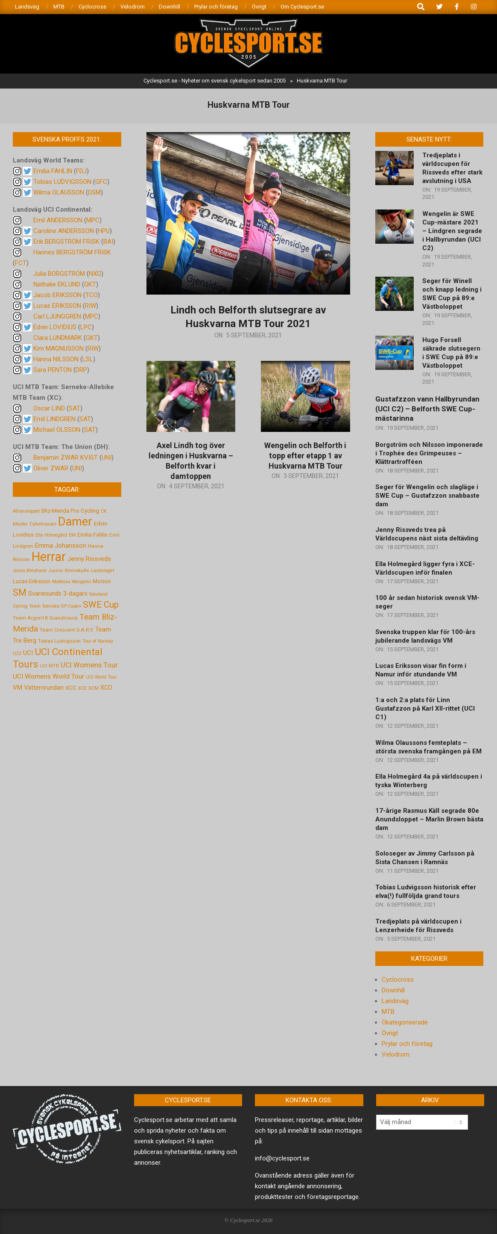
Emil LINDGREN (54, 419)
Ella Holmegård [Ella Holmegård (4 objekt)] (51, 535)
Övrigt (390, 1033)
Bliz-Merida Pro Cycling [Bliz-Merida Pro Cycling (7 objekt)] (70, 510)
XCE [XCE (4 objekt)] (82, 688)
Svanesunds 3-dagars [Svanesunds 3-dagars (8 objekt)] (58, 593)
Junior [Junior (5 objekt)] (55, 570)
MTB (388, 1012)
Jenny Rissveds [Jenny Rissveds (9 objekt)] (89, 559)
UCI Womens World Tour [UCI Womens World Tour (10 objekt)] (48, 676)
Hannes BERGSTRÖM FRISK (72, 252)
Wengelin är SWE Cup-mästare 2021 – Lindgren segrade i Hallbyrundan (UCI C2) (452, 231)
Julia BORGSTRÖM (59, 274)
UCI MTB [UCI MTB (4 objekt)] (49, 666)
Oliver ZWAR (50, 468)
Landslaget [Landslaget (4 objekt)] (102, 570)
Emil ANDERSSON (57, 220)
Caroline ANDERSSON (63, 231)
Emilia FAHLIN (52, 171)
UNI (106, 457)
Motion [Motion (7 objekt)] (102, 581)
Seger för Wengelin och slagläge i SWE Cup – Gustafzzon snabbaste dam (427, 495)
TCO (91, 295)
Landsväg (395, 1001)
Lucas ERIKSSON (57, 306)
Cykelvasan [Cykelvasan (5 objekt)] (42, 524)
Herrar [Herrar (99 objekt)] (49, 556)
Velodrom (395, 1054)
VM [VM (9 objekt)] (17, 687)
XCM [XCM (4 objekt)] (93, 688)
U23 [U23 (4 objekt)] (17, 653)
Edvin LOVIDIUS (54, 327)
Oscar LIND (49, 408)
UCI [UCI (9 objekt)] (28, 653)
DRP (81, 370)
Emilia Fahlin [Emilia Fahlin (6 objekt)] (92, 534)
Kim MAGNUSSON (58, 348)
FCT (20, 263)
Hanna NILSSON (56, 359)
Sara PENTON (52, 370)
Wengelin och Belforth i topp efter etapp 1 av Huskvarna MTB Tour (305, 455)
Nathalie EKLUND (56, 284)
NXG (95, 274)
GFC (101, 182)
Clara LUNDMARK (57, 338)
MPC (92, 220)
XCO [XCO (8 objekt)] (106, 687)
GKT (90, 284)
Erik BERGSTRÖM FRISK (66, 241)
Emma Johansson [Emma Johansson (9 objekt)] (60, 545)
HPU (104, 231)
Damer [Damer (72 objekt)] (75, 521)
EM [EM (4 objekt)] (72, 535)
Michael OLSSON (56, 430)
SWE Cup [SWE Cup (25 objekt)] (101, 604)
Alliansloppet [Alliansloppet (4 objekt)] (26, 511)
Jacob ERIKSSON (57, 295)
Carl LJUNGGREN (57, 316)
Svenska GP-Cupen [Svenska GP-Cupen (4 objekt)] (61, 606)
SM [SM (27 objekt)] (19, 592)
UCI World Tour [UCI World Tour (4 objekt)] (101, 677)
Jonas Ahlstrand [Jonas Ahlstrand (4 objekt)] (30, 570)
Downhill (393, 990)
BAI (108, 241)
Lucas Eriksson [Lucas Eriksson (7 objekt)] (31, 581)
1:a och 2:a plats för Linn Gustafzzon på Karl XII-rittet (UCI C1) (425, 708)
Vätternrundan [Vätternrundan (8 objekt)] (44, 687)
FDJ (81, 171)
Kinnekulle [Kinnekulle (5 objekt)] (77, 570)
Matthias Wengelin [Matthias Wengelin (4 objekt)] (71, 582)
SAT (74, 408)
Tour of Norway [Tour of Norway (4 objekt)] (97, 641)
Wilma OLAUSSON (58, 192)
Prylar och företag (407, 1044)
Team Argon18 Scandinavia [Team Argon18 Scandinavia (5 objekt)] (45, 618)
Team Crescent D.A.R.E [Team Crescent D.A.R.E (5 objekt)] (67, 630)
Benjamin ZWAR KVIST (65, 457)
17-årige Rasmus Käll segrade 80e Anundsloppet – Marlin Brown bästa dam (429, 819)
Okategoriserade (405, 1022)
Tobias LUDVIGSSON (62, 182)
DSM (94, 192)
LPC (86, 327)
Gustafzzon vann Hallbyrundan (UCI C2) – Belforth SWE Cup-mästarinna (427, 408)
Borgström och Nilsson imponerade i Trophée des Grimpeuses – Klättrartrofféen (429, 453)
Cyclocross (398, 979)
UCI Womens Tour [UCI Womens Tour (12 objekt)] (89, 665)
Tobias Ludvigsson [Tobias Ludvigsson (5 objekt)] (59, 641)
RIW (90, 306)
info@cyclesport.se (282, 1158)
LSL (87, 359)
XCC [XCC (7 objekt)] (70, 687)
